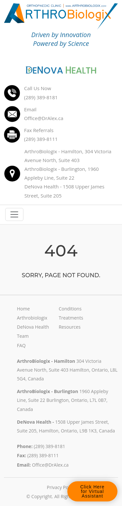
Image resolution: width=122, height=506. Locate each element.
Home (23, 309)
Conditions (70, 309)
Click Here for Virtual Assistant (92, 491)
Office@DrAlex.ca (50, 465)
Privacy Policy (61, 487)
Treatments (71, 318)
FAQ (21, 345)
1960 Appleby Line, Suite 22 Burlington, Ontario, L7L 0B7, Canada (62, 400)
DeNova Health (33, 327)
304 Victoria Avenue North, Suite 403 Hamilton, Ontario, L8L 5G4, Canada (67, 370)
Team (23, 336)
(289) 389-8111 (43, 455)
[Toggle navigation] (14, 214)
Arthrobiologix (32, 318)
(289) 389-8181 (49, 446)
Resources (69, 327)
